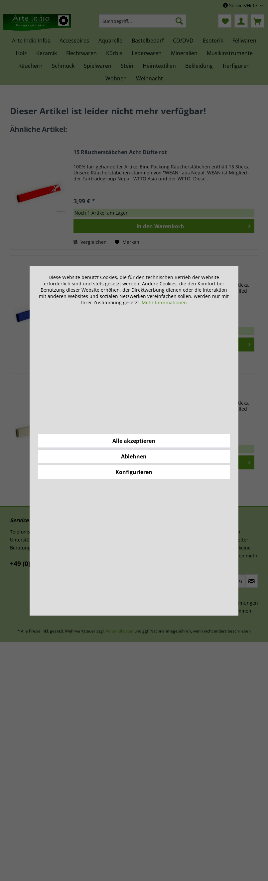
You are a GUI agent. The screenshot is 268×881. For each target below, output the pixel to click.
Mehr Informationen (164, 302)
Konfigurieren (133, 472)
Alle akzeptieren (133, 440)
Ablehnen (134, 456)
